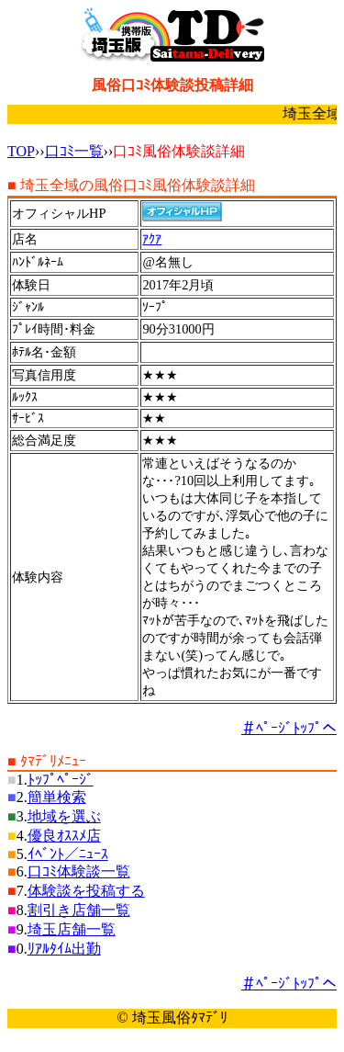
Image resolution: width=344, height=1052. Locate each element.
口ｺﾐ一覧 (74, 151)
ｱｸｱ (151, 239)
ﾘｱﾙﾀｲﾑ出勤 (64, 948)
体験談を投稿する (86, 891)
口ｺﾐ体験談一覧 (79, 871)
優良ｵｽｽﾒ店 (64, 835)
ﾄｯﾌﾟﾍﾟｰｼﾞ (61, 779)
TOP (21, 151)
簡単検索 (57, 797)
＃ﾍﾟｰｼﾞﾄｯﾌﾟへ (289, 728)
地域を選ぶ (64, 816)
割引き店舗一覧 (79, 910)
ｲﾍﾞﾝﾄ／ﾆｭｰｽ (68, 854)
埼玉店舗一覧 (72, 929)
